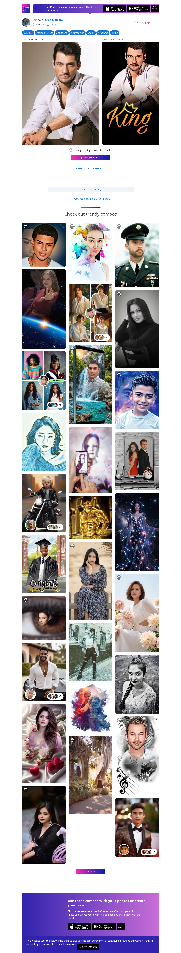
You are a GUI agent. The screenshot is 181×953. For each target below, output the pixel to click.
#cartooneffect (44, 32)
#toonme (103, 32)
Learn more (69, 944)
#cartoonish (77, 32)
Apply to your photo (90, 157)
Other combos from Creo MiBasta (90, 198)
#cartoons (61, 32)
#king (114, 32)
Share (142, 22)
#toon (91, 32)
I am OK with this (88, 946)
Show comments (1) (90, 189)
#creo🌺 (28, 32)
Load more (90, 871)
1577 (51, 24)
